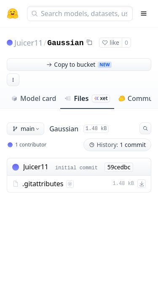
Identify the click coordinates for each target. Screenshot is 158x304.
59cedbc (119, 167)
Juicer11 (28, 43)
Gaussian (65, 43)
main (26, 129)
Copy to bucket (78, 64)
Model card (33, 98)
